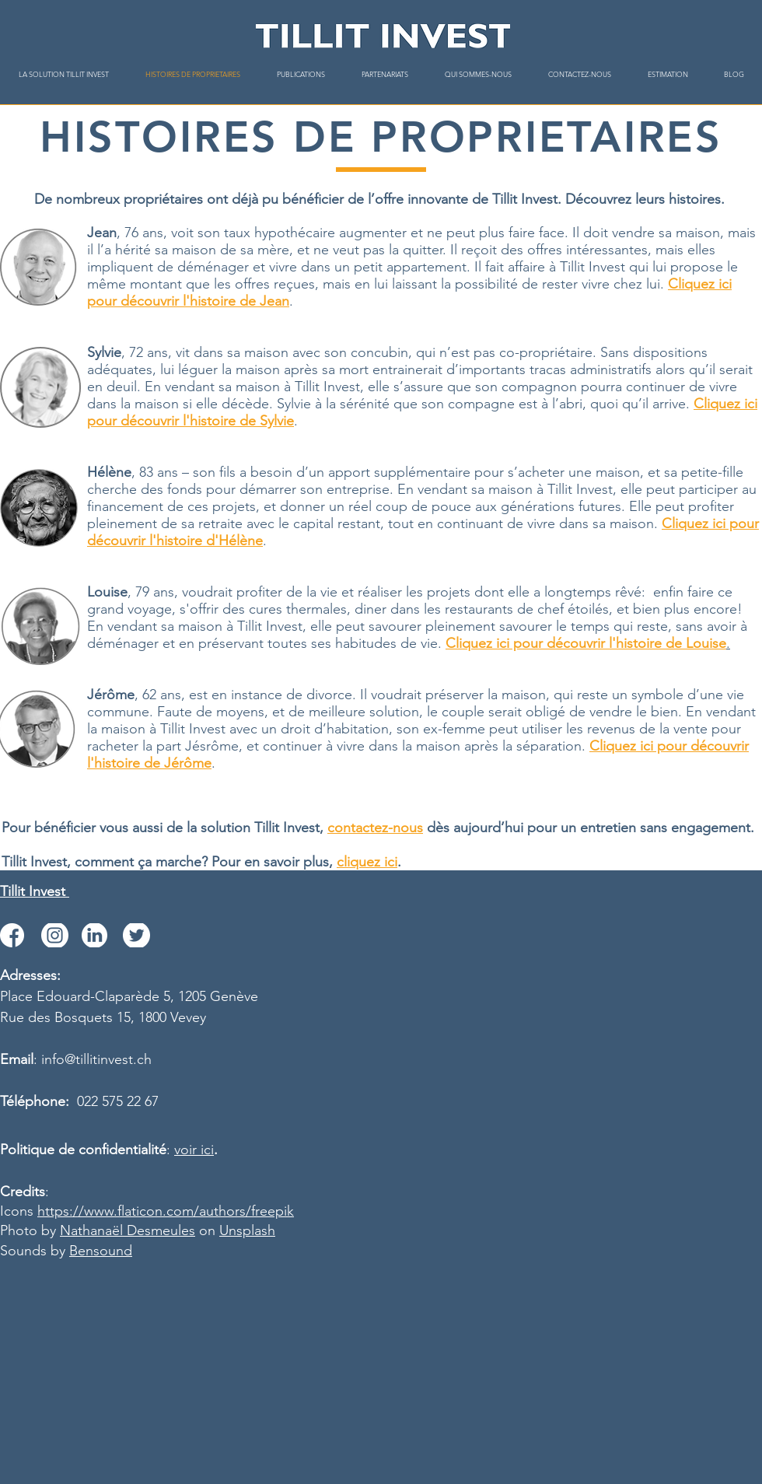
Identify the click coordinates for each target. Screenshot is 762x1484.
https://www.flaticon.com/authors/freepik (165, 1211)
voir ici (194, 1149)
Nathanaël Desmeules (127, 1230)
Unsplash (247, 1230)
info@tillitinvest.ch (96, 1059)
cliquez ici (367, 861)
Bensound (100, 1250)
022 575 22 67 (118, 1101)
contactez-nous (375, 827)
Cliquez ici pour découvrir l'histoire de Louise (586, 643)
